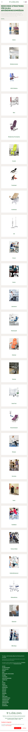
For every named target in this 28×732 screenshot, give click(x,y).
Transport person (6, 698)
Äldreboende (5, 705)
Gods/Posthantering (6, 678)
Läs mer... (3, 18)
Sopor (3, 695)
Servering (4, 693)
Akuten (3, 666)
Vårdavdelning (5, 702)
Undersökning (5, 701)
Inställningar (24, 728)
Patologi (4, 690)
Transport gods (5, 699)
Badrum (4, 670)
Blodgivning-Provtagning (8, 673)
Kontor (3, 684)
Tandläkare (4, 696)
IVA (2, 681)
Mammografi (5, 687)
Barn (3, 672)
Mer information (8, 725)
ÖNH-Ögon (4, 704)
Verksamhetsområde (17, 663)
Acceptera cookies (17, 728)
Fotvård (4, 675)
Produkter (23, 662)
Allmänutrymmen (6, 667)
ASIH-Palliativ (5, 669)
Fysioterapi (4, 676)
